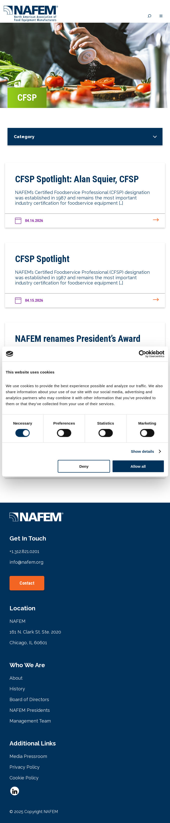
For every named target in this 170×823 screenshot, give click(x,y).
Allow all (138, 466)
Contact (27, 583)
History (17, 688)
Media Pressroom (28, 756)
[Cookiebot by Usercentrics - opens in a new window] (142, 354)
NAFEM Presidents (30, 710)
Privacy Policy (25, 767)
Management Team (30, 721)
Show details (142, 451)
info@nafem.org (26, 562)
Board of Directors (29, 699)
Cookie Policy (24, 777)
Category (24, 136)
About (16, 678)
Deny (84, 466)
